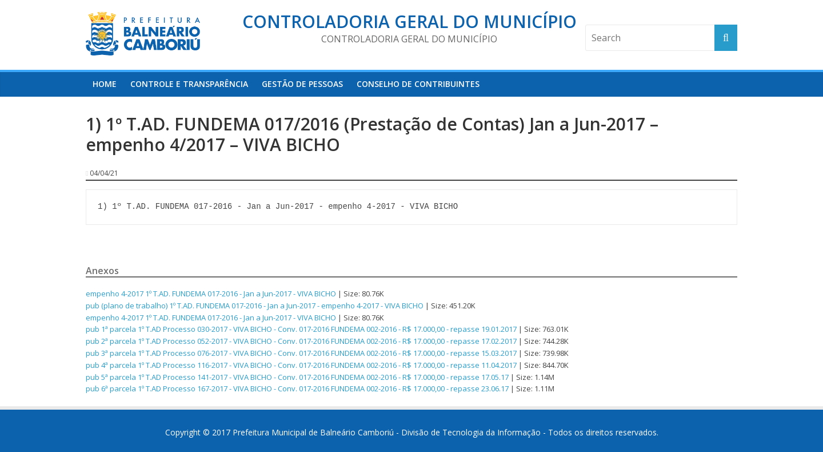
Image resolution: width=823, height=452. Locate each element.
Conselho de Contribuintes (418, 83)
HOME (105, 83)
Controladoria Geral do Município (409, 21)
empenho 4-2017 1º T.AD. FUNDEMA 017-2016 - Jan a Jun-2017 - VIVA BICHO (211, 293)
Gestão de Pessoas (302, 83)
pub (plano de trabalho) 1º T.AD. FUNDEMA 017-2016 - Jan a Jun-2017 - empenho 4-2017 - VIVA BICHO (255, 305)
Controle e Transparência (189, 83)
